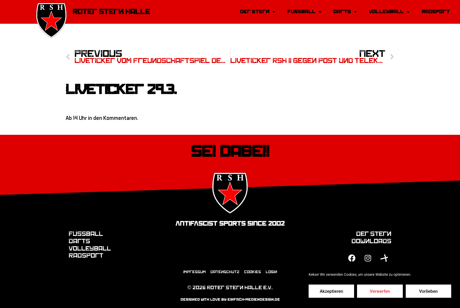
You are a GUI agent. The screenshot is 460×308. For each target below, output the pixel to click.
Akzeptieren (331, 291)
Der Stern (257, 11)
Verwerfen (380, 291)
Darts (345, 11)
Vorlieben (428, 291)
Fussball (304, 11)
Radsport (436, 11)
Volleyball (389, 11)
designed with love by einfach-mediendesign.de (230, 299)
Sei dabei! (230, 151)
